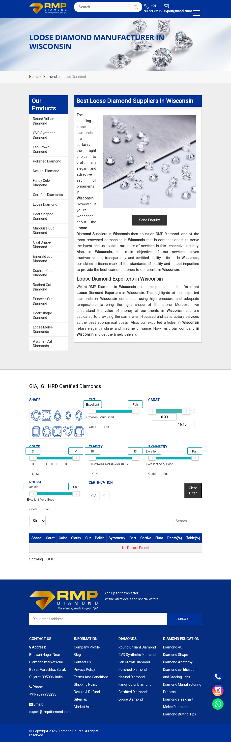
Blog (77, 655)
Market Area (83, 707)
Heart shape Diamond (42, 315)
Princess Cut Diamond (43, 301)
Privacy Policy (84, 670)
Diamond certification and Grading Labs (180, 673)
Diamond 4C (172, 647)
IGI (104, 496)
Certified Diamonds (48, 195)
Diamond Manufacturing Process (182, 688)
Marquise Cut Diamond (43, 230)
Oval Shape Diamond (42, 244)
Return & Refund (87, 692)
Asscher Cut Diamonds (42, 343)
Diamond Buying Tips (179, 714)
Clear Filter (193, 490)
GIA (94, 496)
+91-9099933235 (152, 8)
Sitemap (80, 699)
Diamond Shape (175, 655)
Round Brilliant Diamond (44, 121)
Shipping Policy (85, 684)
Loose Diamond (45, 204)
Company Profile (87, 647)
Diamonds (50, 77)
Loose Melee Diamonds (43, 329)
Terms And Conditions (91, 677)
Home (34, 77)
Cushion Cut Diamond (42, 273)
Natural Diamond (46, 171)
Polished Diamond (47, 161)
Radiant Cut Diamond (42, 287)
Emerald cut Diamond (42, 259)
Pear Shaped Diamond (43, 216)
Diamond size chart (178, 699)
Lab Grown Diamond (41, 149)
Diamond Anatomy (178, 662)
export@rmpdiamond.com (183, 8)
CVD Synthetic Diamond (44, 135)
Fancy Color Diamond (42, 183)
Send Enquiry (149, 220)
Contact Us (82, 662)
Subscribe (184, 619)
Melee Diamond (175, 707)
